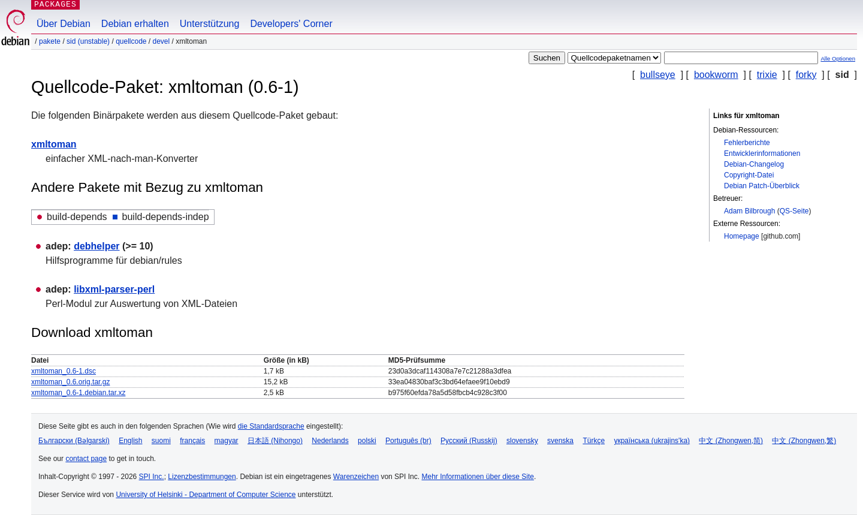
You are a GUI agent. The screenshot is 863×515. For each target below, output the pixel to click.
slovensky (522, 440)
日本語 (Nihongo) (275, 440)
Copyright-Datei (749, 175)
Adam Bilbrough (749, 211)
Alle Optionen (837, 58)
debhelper (96, 246)
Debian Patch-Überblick (761, 186)
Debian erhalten (135, 24)
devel (161, 41)
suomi (161, 440)
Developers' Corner (291, 24)
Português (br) (408, 440)
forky (806, 75)
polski (367, 440)
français (192, 440)
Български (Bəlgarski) (74, 440)
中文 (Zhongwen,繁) (804, 440)
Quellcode (131, 41)
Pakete (50, 41)
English (130, 440)
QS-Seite (794, 211)
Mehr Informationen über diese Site (477, 476)
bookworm (716, 75)
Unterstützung (210, 24)
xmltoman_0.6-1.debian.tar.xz (78, 392)
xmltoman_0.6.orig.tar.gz (70, 382)
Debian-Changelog (754, 164)
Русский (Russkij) (468, 440)
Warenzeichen (356, 476)
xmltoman (54, 144)
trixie (767, 75)
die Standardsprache (271, 426)
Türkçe (594, 440)
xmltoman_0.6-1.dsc (63, 371)
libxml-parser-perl (114, 289)
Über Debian (63, 24)
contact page (86, 458)
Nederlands (330, 440)
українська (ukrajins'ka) (652, 440)
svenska (560, 440)
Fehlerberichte (747, 142)
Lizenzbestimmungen (202, 476)
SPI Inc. (151, 476)
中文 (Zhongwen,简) (731, 440)
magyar (227, 440)
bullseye (657, 75)
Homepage (741, 236)
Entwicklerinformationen (762, 153)
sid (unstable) (88, 41)
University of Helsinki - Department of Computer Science (205, 494)
